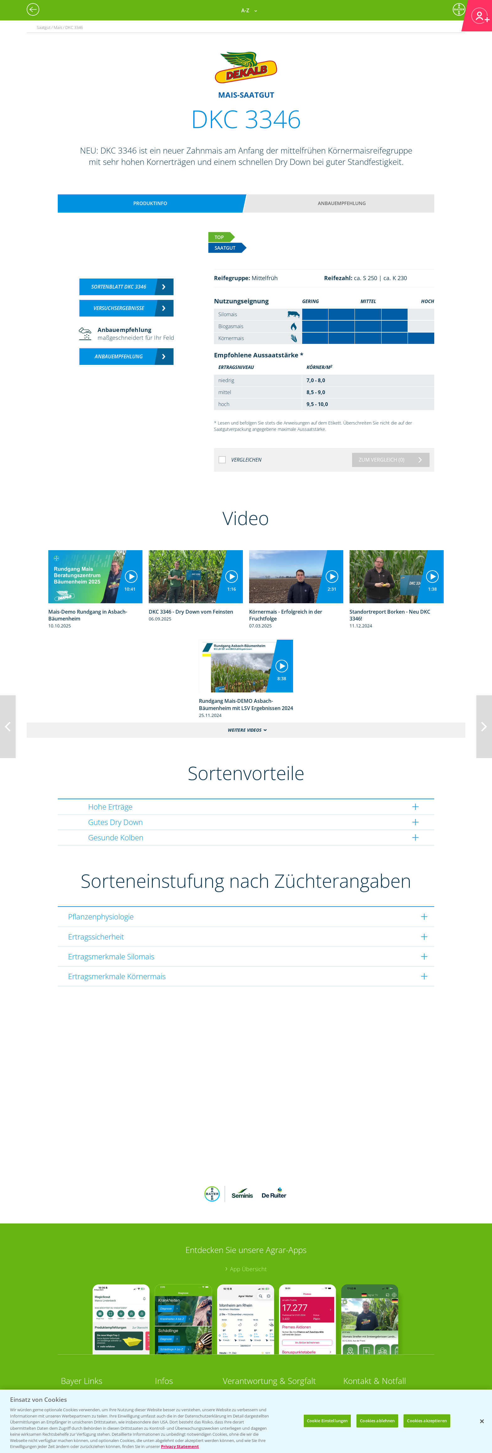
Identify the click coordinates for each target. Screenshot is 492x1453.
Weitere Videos (244, 730)
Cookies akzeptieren (427, 1420)
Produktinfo (150, 203)
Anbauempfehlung (342, 203)
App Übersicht (248, 1269)
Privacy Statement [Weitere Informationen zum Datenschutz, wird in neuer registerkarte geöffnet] (180, 1446)
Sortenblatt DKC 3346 (118, 286)
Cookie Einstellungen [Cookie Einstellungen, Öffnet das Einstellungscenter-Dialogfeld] (327, 1420)
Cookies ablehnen (377, 1420)
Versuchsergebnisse (119, 308)
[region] (246, 1421)
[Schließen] (482, 1421)
